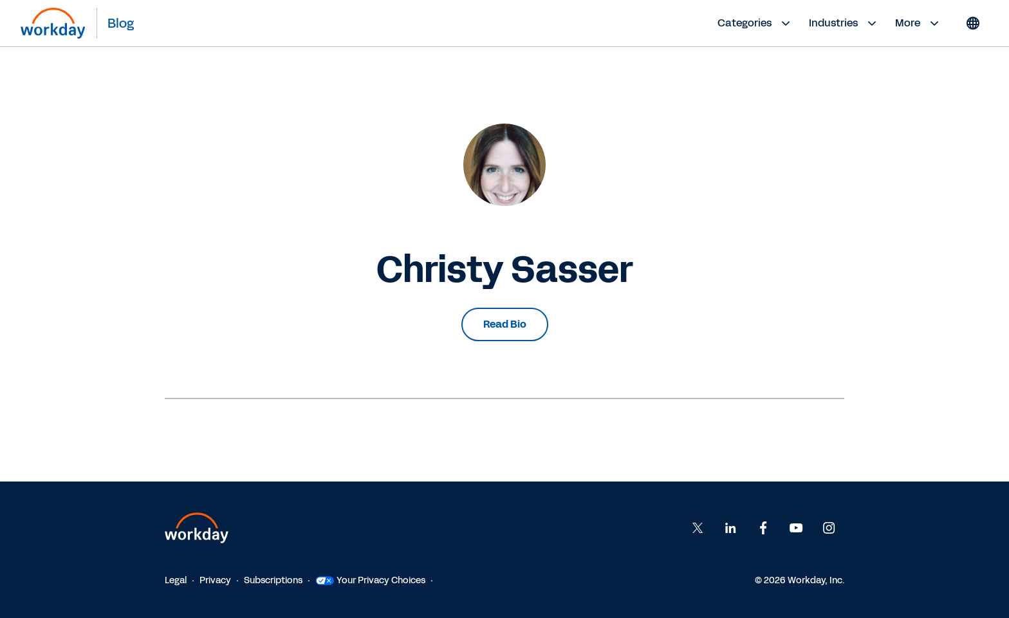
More (918, 23)
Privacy (215, 580)
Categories (755, 23)
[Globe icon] (973, 23)
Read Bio (504, 324)
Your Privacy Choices (370, 580)
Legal (176, 580)
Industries (844, 23)
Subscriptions (273, 580)
